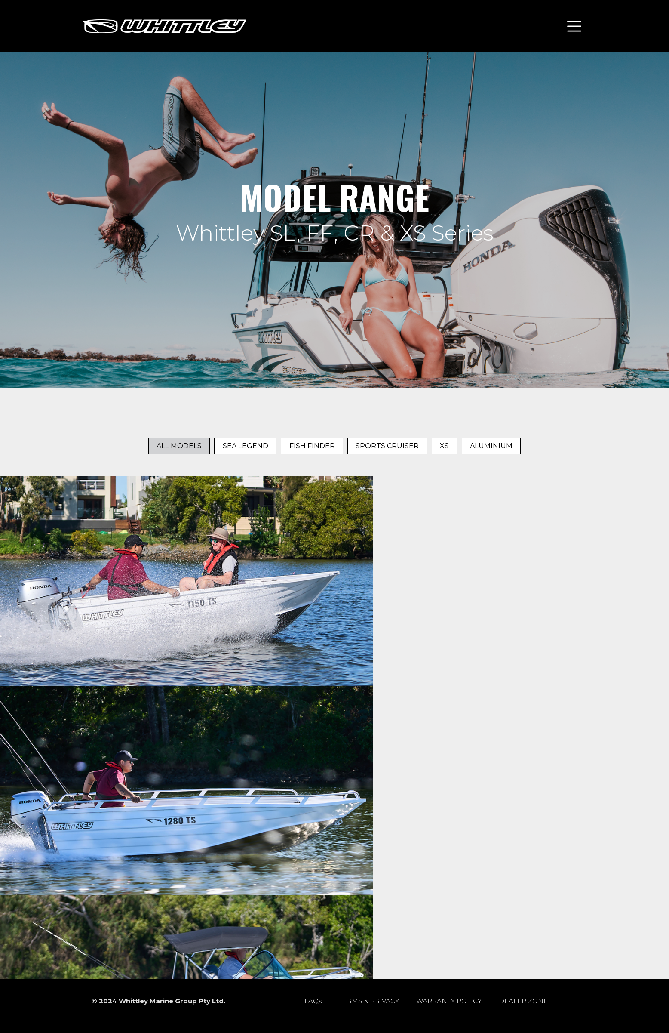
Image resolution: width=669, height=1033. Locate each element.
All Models (179, 446)
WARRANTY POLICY (449, 1001)
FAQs (313, 1001)
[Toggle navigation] (574, 26)
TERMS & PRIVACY (369, 1001)
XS (444, 446)
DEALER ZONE (523, 1001)
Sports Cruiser (387, 446)
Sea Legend (245, 446)
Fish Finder (312, 446)
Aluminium (491, 446)
